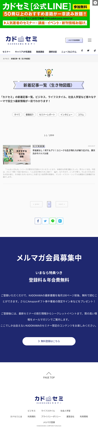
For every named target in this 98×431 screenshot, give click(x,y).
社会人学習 (65, 412)
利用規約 (32, 418)
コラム (82, 114)
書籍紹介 (28, 114)
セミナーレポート (46, 114)
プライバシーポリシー (51, 418)
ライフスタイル (48, 412)
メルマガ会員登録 (74, 40)
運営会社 (70, 418)
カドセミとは (16, 418)
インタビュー (67, 114)
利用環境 (84, 418)
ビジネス (32, 412)
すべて (15, 114)
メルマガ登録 (49, 423)
